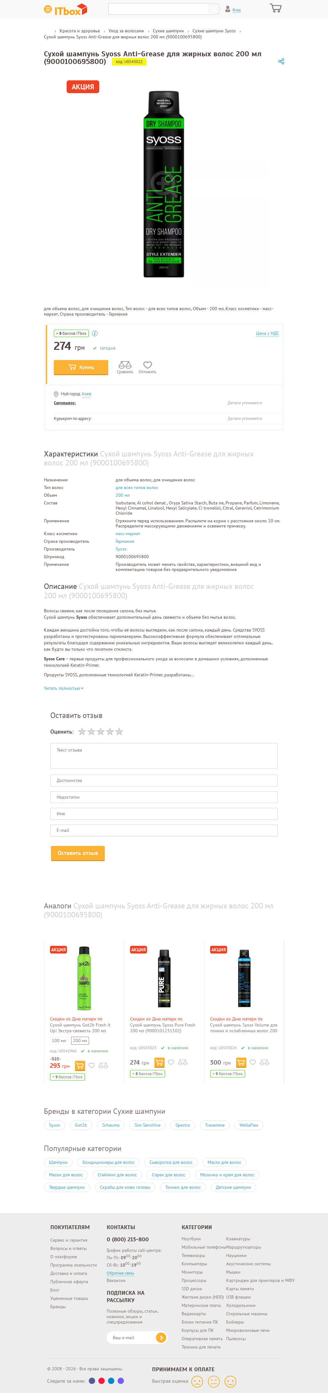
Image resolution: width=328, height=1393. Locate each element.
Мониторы (192, 1272)
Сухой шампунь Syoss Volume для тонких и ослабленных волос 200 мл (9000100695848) (243, 1030)
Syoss (121, 549)
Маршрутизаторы (243, 1247)
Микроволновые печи (248, 1330)
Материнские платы (201, 1305)
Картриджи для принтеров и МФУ (260, 1280)
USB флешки (238, 1297)
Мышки (233, 1272)
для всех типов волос (137, 487)
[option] (90, 1011)
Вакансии (116, 1280)
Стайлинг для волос (117, 1175)
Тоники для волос (183, 1187)
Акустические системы (248, 1264)
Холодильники (241, 1305)
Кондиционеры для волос (109, 1162)
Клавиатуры (238, 1239)
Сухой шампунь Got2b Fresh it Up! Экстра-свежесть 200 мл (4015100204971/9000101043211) (85, 1030)
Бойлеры (235, 1322)
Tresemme (215, 1125)
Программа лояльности (73, 1265)
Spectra (183, 1125)
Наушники (236, 1255)
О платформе (63, 1257)
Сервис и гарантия (68, 1240)
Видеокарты (194, 1314)
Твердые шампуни (67, 1187)
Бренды (58, 1306)
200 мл (123, 495)
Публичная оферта (69, 1281)
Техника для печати (201, 1347)
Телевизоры (193, 1255)
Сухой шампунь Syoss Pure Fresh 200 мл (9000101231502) (162, 1028)
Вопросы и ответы (68, 1248)
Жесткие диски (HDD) (203, 1297)
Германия (125, 541)
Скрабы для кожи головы (125, 1187)
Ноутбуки (191, 1239)
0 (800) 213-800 (128, 1239)
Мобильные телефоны (204, 1247)
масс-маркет (128, 533)
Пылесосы (236, 1338)
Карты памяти (240, 1289)
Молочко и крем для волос (227, 1175)
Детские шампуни (233, 1187)
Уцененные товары (69, 1298)
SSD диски (192, 1289)
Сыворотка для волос (171, 1162)
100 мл (59, 1040)
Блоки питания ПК (200, 1322)
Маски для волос (66, 1175)
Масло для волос (224, 1162)
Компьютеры (194, 1264)
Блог (54, 1290)
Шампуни (58, 1162)
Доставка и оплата (68, 1273)
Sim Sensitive (147, 1125)
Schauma (110, 1125)
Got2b (81, 1125)
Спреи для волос (168, 1175)
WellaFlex (249, 1125)
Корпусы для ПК (198, 1330)
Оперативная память (202, 1338)
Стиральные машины (246, 1314)
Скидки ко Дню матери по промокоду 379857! (76, 1021)
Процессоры (194, 1280)
